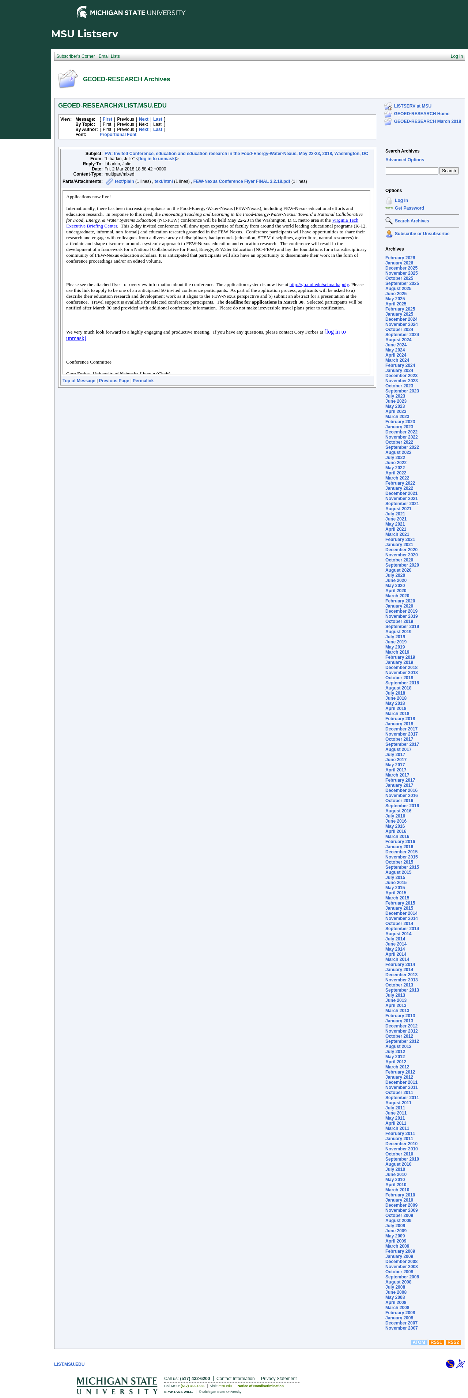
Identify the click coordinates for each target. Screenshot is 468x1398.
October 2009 (399, 1215)
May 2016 (395, 826)
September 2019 (402, 626)
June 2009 (396, 1230)
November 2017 (401, 734)
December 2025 (401, 268)
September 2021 (402, 503)
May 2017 (395, 764)
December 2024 (401, 319)
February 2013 (400, 1015)
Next (143, 119)
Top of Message (79, 380)
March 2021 (397, 534)
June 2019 (396, 641)
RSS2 (453, 1342)
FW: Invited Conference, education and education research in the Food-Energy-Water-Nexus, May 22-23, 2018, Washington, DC (236, 153)
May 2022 (395, 467)
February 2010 (400, 1195)
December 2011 (401, 1082)
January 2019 (399, 662)
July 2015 (395, 877)
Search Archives (402, 151)
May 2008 (395, 1297)
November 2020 (401, 554)
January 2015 (399, 908)
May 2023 (395, 406)
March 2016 (397, 836)
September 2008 (402, 1276)
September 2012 (402, 1041)
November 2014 (401, 918)
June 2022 (396, 462)
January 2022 (399, 488)
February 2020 (400, 601)
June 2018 (396, 698)
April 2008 (395, 1302)
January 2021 (399, 544)
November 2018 (401, 672)
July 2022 (395, 457)
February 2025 (400, 309)
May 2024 (395, 350)
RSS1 (436, 1342)
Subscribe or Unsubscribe (422, 233)
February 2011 (400, 1133)
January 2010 (399, 1200)
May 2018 (395, 703)
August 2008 (398, 1282)
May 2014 (395, 949)
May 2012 (395, 1056)
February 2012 (400, 1072)
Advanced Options (404, 159)
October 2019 (399, 621)
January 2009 (399, 1256)
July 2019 (395, 636)
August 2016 (398, 810)
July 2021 (395, 513)
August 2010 (398, 1164)
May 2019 (395, 647)
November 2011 (401, 1087)
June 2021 (396, 519)
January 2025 (399, 314)
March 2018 (397, 713)
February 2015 (400, 903)
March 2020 (397, 595)
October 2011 (399, 1092)
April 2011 (395, 1123)
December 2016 (401, 790)
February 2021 (400, 539)
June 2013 (396, 1000)
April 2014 (395, 954)
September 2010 (402, 1159)
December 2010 (401, 1143)
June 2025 (396, 293)
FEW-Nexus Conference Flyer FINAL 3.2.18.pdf (241, 181)
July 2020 (395, 575)
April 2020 (395, 590)
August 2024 (398, 339)
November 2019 (401, 616)
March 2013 (397, 1010)
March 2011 (397, 1128)
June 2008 (396, 1292)
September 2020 (402, 565)
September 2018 (402, 682)
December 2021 (401, 493)
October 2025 (399, 278)
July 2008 (395, 1287)
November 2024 (401, 324)
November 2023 (401, 380)
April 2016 (395, 831)
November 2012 (401, 1031)
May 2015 (395, 887)
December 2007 (401, 1323)
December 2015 (401, 851)
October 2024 (399, 329)
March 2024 (397, 360)
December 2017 (401, 729)
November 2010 (401, 1148)
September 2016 (402, 805)
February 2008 (400, 1312)
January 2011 (399, 1138)
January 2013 (399, 1020)
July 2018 (395, 693)
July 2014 (395, 939)
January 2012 (399, 1077)
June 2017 (396, 759)
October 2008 (399, 1271)
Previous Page (114, 380)
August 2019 (398, 631)
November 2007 (401, 1328)
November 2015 (401, 857)
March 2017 (397, 775)
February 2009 (400, 1251)
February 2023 (400, 421)
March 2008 (397, 1307)
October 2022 (399, 442)
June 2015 (396, 882)
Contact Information (235, 1378)
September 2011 (402, 1097)
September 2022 (402, 447)
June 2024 (396, 344)
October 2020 (399, 560)
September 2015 (402, 867)
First (107, 119)
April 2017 (395, 770)
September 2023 (402, 391)
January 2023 (399, 426)
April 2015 (395, 892)
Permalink (143, 380)
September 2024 (402, 334)
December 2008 (401, 1261)
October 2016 (399, 800)
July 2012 (395, 1051)
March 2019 (397, 652)
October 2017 (399, 739)
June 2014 (396, 944)
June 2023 (396, 401)
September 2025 (402, 283)
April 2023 (395, 411)
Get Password (409, 208)
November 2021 (401, 498)
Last (157, 119)
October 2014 (399, 923)
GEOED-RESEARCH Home (421, 113)
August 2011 (398, 1102)
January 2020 (399, 606)
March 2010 (397, 1189)
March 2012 (397, 1067)
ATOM (418, 1342)
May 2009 (395, 1236)
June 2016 (396, 821)
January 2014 (399, 969)
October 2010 (399, 1154)
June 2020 (396, 580)
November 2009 (401, 1210)
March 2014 (397, 959)
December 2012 (401, 1026)
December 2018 (401, 667)
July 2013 (395, 995)
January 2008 (399, 1317)
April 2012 (395, 1061)
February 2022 (400, 483)
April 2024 (395, 355)
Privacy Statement (279, 1378)
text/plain (124, 181)
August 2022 (398, 452)
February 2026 (400, 257)
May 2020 (395, 585)
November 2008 (401, 1266)
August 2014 (398, 933)
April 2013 (395, 1005)
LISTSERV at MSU (412, 106)
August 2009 (398, 1220)
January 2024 (399, 370)
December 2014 (401, 913)
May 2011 (395, 1118)
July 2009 (395, 1225)
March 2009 (397, 1246)
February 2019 (400, 657)
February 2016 (400, 841)
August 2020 (398, 570)
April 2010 (395, 1184)
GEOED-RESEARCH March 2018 (427, 121)
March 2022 (397, 478)
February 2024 (400, 365)
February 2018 (400, 718)
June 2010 (396, 1174)
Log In (401, 200)
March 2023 (397, 416)
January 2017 (399, 785)
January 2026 (399, 263)
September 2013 (402, 990)
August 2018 (398, 688)
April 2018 (395, 708)
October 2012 (399, 1036)
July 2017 (395, 754)
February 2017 (400, 780)
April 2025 (395, 304)
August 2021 (398, 508)
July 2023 (395, 396)
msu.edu (225, 1386)
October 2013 (399, 985)
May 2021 (395, 524)
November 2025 (401, 273)
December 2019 (401, 611)
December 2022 (401, 432)
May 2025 (395, 298)
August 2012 (398, 1046)
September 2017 (402, 744)
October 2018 (399, 677)
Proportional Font (118, 134)
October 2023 (399, 385)
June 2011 (396, 1113)
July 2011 (395, 1107)
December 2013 (401, 974)
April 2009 (395, 1241)
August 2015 (398, 872)
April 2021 (395, 529)
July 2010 (395, 1169)
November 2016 (401, 795)
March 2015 (397, 898)
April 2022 (395, 473)
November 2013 (401, 979)
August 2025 (398, 288)
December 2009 (401, 1205)
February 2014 (400, 964)
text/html (164, 181)
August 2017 (398, 749)
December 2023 (401, 375)
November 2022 (401, 437)
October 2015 (399, 862)
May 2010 (395, 1179)
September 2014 (402, 928)
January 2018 (399, 723)
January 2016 (399, 846)
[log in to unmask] (157, 158)
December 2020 (401, 549)
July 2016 (395, 816)
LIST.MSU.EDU (69, 1364)
